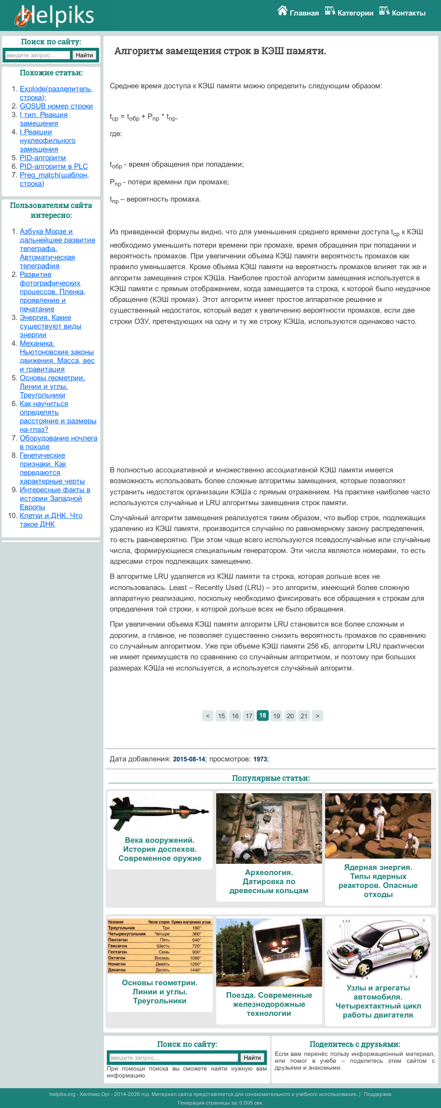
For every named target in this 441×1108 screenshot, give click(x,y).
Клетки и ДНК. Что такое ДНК (51, 520)
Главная (304, 13)
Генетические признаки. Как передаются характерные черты (52, 468)
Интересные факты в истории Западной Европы (55, 498)
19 (276, 716)
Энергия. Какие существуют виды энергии (50, 326)
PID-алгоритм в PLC (54, 166)
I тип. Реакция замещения (44, 119)
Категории (355, 13)
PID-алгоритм (43, 158)
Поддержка (377, 1094)
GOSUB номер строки (56, 106)
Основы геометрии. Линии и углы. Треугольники (52, 386)
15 (221, 716)
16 (235, 716)
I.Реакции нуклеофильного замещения (47, 140)
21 (304, 716)
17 (248, 716)
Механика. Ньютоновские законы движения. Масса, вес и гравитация (57, 356)
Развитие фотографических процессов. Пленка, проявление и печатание (53, 291)
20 (290, 716)
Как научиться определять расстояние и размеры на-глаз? (58, 417)
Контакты (409, 13)
